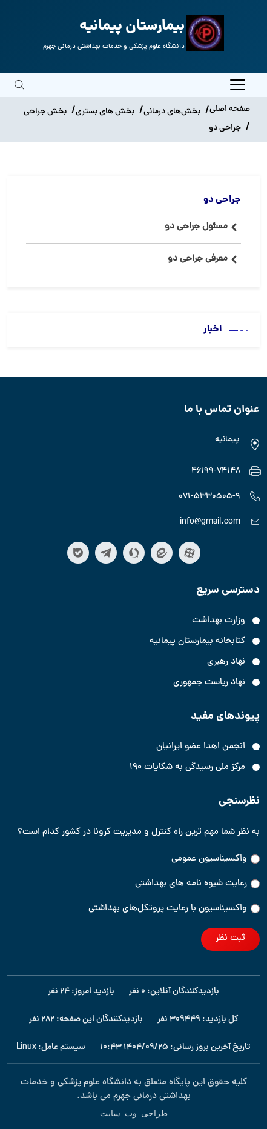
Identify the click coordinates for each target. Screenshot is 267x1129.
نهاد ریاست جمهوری (209, 683)
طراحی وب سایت (134, 1112)
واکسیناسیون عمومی (215, 859)
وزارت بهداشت (218, 621)
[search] (19, 93)
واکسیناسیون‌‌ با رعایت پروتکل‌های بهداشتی (174, 909)
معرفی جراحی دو (198, 259)
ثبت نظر (230, 938)
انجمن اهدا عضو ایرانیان (200, 747)
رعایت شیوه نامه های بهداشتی (197, 884)
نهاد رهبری (226, 662)
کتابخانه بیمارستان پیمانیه (197, 641)
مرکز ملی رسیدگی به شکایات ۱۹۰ (187, 767)
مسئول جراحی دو (196, 227)
